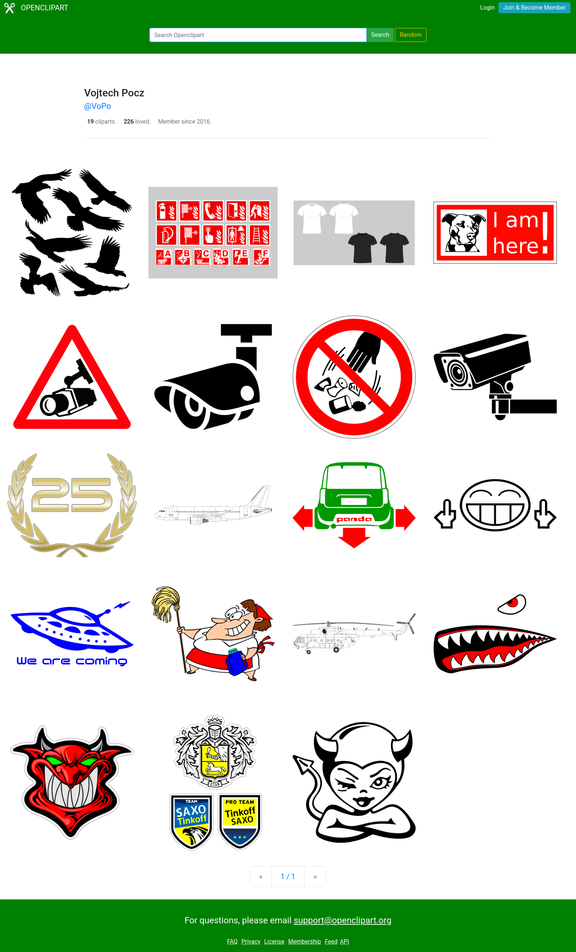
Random (411, 34)
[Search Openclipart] (258, 35)
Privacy (250, 941)
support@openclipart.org (342, 920)
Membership (304, 941)
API (344, 941)
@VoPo (97, 106)
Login (487, 7)
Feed (331, 941)
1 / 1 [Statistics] (288, 876)
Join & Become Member (534, 7)
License (274, 941)
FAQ (232, 941)
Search (380, 34)
